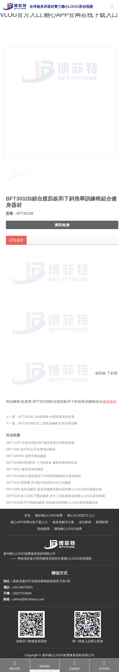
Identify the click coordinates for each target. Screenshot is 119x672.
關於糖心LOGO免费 (49, 515)
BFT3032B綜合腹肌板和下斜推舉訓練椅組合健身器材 (46, 478)
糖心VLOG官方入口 (36, 36)
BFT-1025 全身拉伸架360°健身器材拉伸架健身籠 (43, 445)
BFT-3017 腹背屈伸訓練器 (27, 472)
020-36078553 (23, 587)
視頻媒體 (43, 529)
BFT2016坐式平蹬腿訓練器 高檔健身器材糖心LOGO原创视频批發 (55, 505)
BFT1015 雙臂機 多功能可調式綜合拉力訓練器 (41, 485)
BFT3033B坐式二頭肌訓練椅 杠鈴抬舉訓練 (50, 426)
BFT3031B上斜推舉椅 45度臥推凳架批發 (49, 419)
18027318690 (22, 593)
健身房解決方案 (63, 522)
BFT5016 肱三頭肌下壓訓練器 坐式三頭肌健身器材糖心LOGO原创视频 (58, 498)
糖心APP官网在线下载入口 (29, 522)
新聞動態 (102, 522)
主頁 (19, 36)
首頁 (27, 515)
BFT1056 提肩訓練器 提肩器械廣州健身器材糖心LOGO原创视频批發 (57, 492)
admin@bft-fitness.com (28, 599)
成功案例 (85, 522)
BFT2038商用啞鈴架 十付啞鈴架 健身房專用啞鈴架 (44, 465)
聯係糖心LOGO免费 (68, 529)
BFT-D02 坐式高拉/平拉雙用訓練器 (33, 452)
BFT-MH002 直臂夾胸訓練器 (29, 458)
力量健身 (56, 36)
